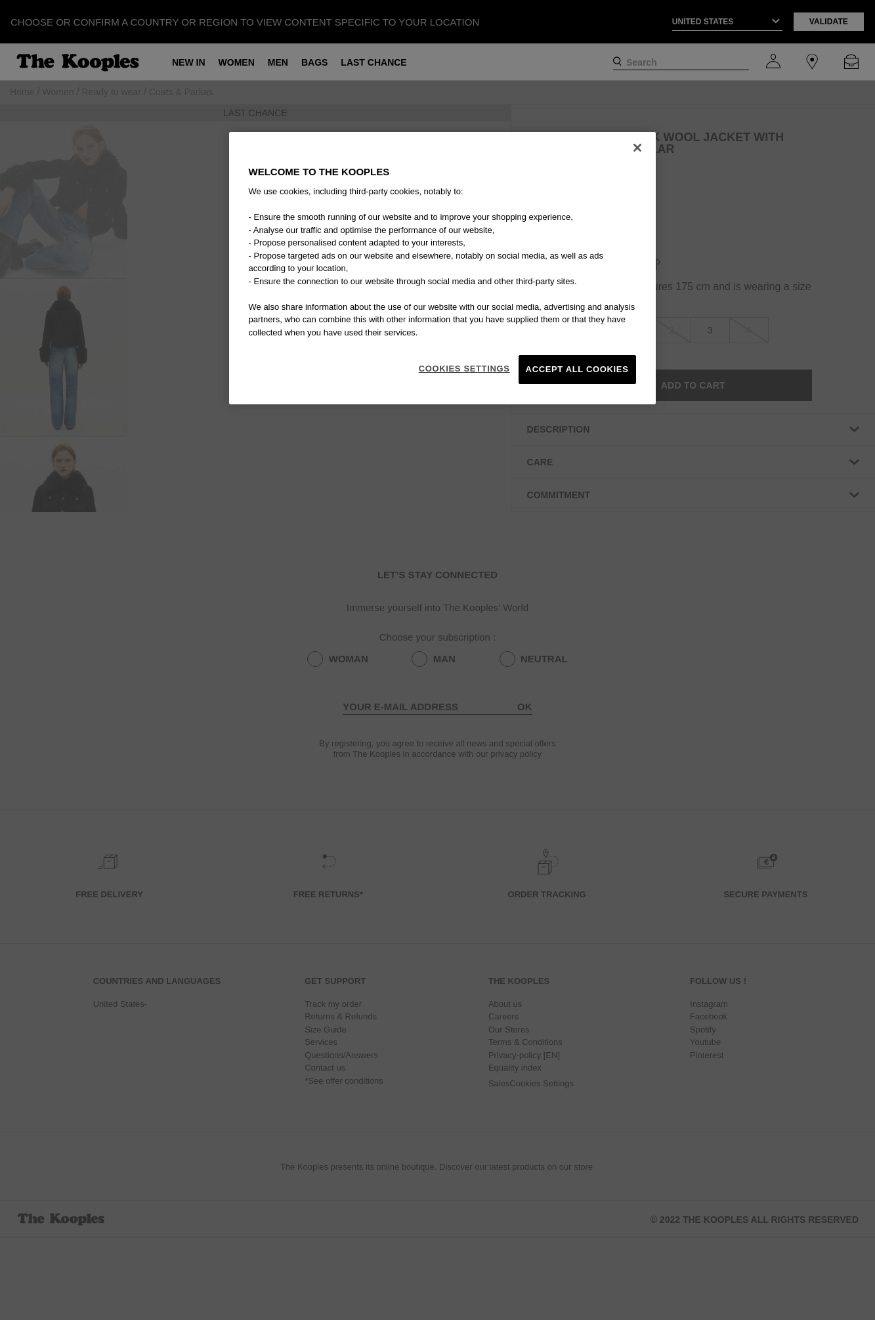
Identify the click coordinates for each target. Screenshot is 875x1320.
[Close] (637, 147)
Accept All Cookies (577, 369)
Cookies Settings (464, 368)
